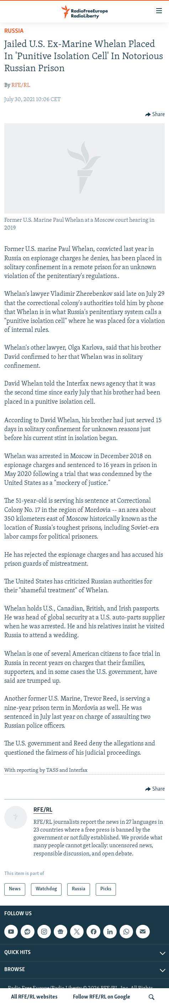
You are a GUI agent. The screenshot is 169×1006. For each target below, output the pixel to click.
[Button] (155, 115)
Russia (13, 31)
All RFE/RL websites (34, 997)
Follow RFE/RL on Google (101, 997)
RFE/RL (20, 85)
